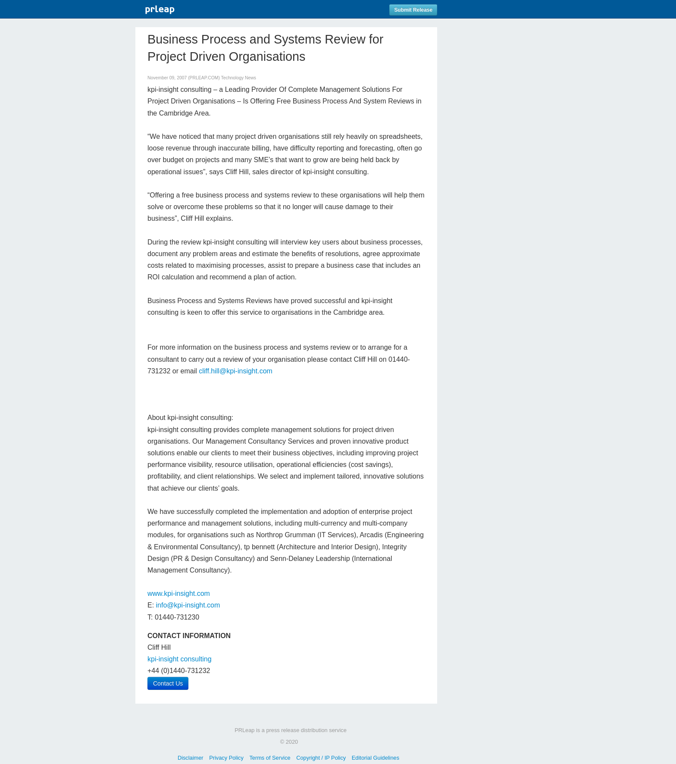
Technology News (238, 77)
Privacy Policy (226, 758)
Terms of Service (269, 758)
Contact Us (168, 683)
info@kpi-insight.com (188, 605)
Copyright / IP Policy (321, 758)
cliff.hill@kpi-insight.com (235, 371)
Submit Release (413, 10)
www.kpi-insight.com (178, 593)
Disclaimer (190, 758)
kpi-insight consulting (179, 659)
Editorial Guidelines (375, 758)
